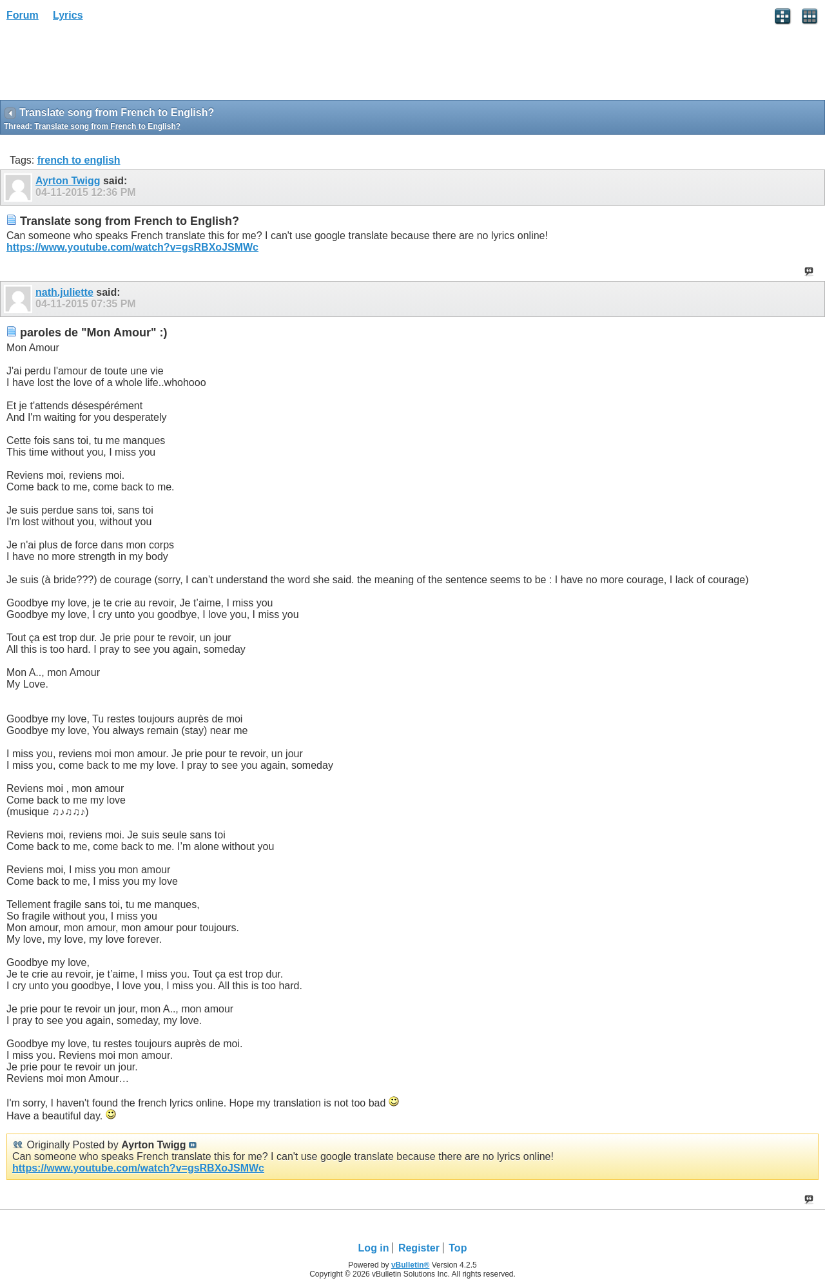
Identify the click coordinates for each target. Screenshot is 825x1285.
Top (458, 1247)
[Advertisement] (103, 65)
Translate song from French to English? (107, 126)
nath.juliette (64, 292)
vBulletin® (410, 1265)
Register (419, 1247)
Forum (22, 15)
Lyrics (68, 15)
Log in (373, 1247)
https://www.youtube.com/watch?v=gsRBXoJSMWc (132, 247)
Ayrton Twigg (67, 180)
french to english (79, 160)
